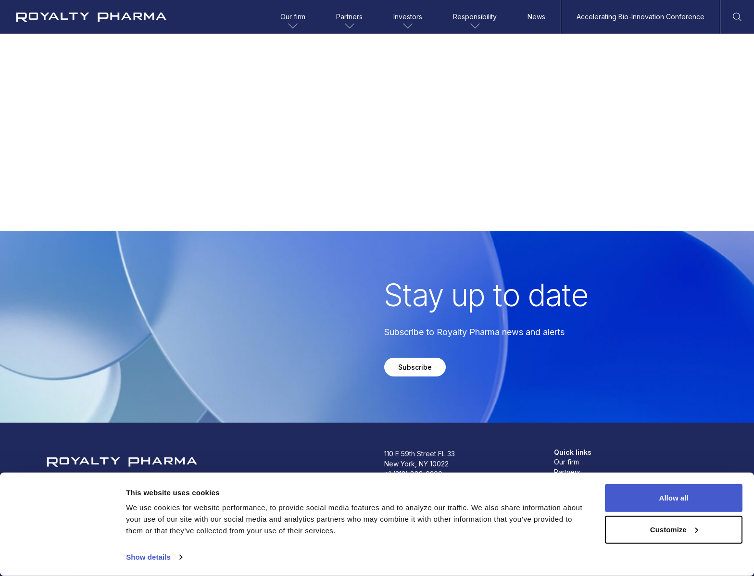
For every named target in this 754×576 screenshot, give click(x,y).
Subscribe (415, 367)
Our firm (292, 22)
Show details (148, 557)
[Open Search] (737, 17)
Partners (349, 22)
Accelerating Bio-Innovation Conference (640, 17)
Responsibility (475, 22)
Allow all (674, 498)
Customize (674, 529)
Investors (407, 22)
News (536, 17)
